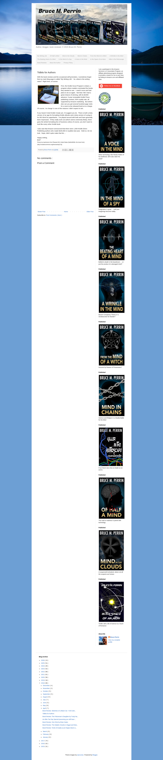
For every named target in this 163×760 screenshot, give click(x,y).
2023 (43, 669)
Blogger (94, 755)
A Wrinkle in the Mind (116, 56)
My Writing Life (42, 56)
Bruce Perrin (114, 637)
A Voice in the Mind (81, 59)
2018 (43, 683)
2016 (43, 743)
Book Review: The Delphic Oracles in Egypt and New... (60, 725)
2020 (43, 677)
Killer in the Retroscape (116, 59)
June (44, 702)
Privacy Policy (68, 63)
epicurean (80, 755)
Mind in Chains (82, 56)
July (44, 700)
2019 (43, 680)
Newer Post (41, 211)
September (46, 694)
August (45, 697)
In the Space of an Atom (98, 59)
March (45, 731)
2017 (43, 741)
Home (66, 211)
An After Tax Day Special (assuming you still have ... (59, 719)
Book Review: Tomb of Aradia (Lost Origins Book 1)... (60, 728)
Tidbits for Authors (48, 713)
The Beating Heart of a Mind (46, 59)
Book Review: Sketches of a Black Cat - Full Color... (59, 711)
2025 (43, 663)
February (46, 734)
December (46, 685)
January (45, 737)
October (45, 691)
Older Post (90, 211)
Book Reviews (42, 63)
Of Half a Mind (54, 56)
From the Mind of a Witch (98, 56)
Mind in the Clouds (68, 56)
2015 (43, 746)
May (44, 705)
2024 (43, 666)
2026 (43, 660)
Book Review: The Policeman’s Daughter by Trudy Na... (60, 716)
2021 (43, 674)
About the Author (55, 63)
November (46, 688)
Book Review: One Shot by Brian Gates (55, 722)
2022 (43, 671)
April (44, 708)
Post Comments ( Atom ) (54, 215)
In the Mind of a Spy (65, 59)
